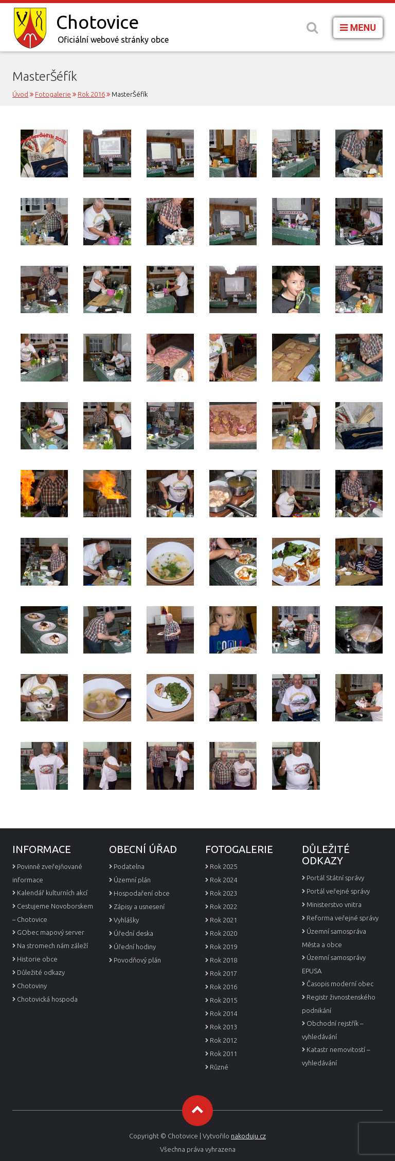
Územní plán (132, 879)
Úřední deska (133, 933)
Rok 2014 (223, 1013)
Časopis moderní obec (340, 983)
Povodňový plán (137, 960)
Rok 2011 (223, 1053)
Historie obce (37, 959)
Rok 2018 (223, 960)
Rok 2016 (223, 986)
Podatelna (129, 866)
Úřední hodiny (135, 946)
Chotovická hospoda (47, 999)
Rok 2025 (223, 866)
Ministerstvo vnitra (334, 904)
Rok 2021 (223, 919)
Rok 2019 (223, 946)
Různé (219, 1067)
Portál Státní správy (335, 877)
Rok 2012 (223, 1040)
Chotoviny (32, 985)
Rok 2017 (223, 973)
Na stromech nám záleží (52, 945)
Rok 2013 (223, 1026)
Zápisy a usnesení (139, 906)
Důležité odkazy (41, 972)
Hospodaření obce (142, 893)
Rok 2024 (223, 879)
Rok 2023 (223, 893)
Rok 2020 (223, 933)
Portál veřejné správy (338, 891)
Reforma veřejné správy (343, 917)
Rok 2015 (223, 1000)
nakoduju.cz (248, 1135)
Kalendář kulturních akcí (52, 892)
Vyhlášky (126, 919)
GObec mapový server (50, 932)
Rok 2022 (223, 906)
